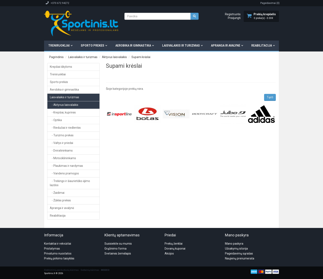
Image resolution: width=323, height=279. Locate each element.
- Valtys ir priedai (61, 143)
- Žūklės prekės (60, 200)
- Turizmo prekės (62, 135)
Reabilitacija (261, 45)
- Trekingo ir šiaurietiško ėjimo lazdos (70, 183)
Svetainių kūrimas (90, 250)
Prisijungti (234, 18)
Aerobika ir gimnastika (133, 45)
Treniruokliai (59, 45)
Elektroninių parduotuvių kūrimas (61, 250)
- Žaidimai (57, 192)
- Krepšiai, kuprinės (63, 112)
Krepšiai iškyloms (61, 66)
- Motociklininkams (63, 158)
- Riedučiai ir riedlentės (65, 127)
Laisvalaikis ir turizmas (181, 45)
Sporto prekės (92, 45)
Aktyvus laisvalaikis (114, 57)
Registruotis (233, 14)
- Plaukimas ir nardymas (66, 165)
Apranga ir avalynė (225, 45)
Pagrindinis (56, 57)
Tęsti (270, 97)
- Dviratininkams (61, 150)
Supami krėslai (140, 57)
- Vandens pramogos (64, 173)
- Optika (56, 120)
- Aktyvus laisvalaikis (64, 104)
